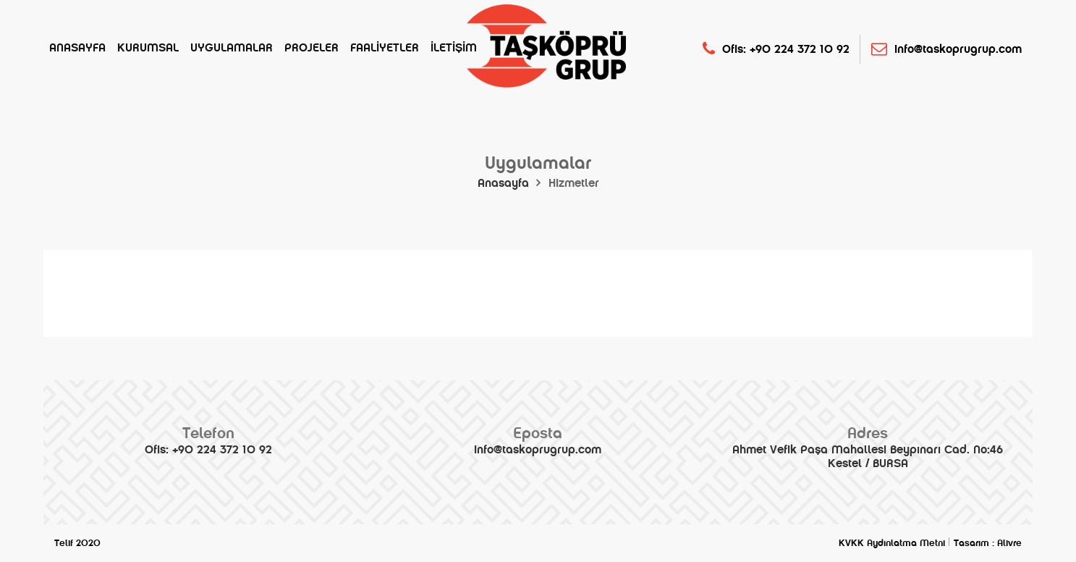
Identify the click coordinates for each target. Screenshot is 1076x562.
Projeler (311, 47)
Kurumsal (148, 47)
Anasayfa (77, 47)
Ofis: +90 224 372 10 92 (776, 48)
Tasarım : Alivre (988, 543)
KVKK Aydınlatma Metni (892, 543)
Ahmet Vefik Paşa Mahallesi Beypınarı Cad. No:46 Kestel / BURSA (867, 447)
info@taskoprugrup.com (946, 48)
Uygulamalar (231, 47)
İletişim (454, 47)
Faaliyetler (384, 47)
